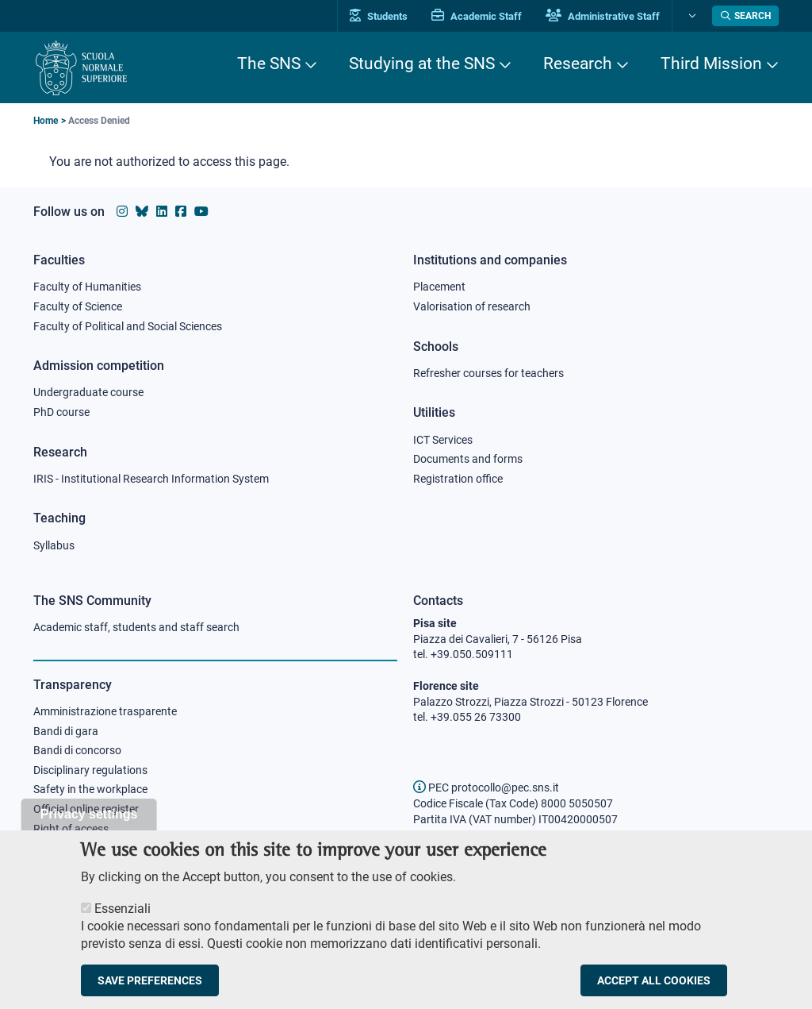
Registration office (458, 478)
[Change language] (690, 15)
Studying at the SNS (422, 63)
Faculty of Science (77, 306)
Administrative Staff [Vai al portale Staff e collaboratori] (603, 16)
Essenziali (122, 923)
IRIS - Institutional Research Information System (151, 478)
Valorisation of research (471, 306)
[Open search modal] (745, 16)
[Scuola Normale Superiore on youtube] (201, 211)
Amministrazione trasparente (105, 711)
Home (45, 120)
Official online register (86, 809)
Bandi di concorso (77, 750)
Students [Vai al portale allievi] (379, 16)
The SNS (269, 63)
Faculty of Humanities (87, 286)
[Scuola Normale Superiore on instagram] (122, 211)
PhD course (61, 412)
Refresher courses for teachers (488, 373)
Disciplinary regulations (90, 770)
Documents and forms (468, 459)
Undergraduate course (88, 392)
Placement (439, 286)
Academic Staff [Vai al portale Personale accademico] (476, 16)
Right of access (71, 828)
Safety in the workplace (90, 789)
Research (577, 63)
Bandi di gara (65, 731)
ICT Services (443, 439)
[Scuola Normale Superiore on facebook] (180, 211)
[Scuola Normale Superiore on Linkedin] (161, 211)
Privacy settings (89, 829)
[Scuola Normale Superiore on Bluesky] (142, 211)
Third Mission (711, 63)
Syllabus (54, 545)
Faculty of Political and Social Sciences (127, 326)
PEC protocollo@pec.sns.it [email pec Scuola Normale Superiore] (486, 787)
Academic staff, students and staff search (136, 627)
